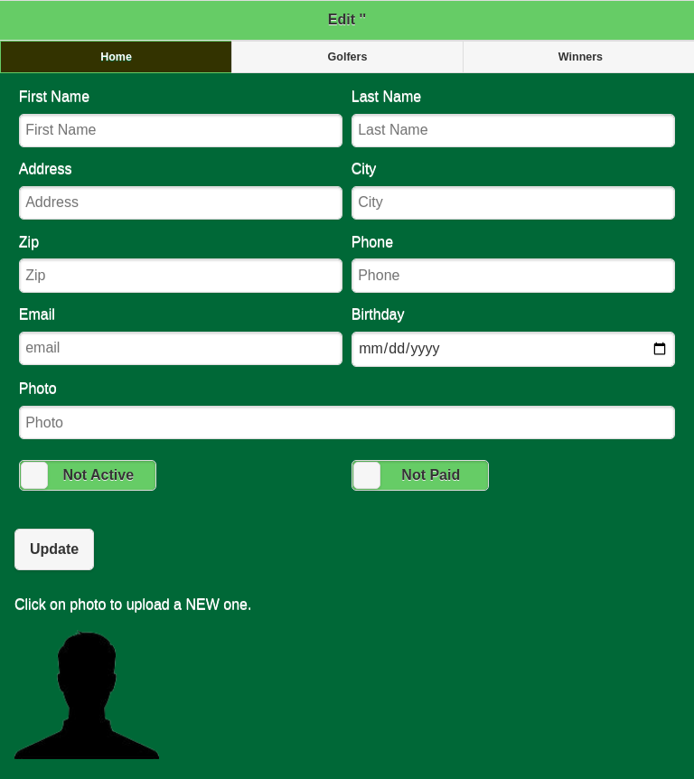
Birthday (513, 336)
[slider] (34, 475)
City (513, 190)
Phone (513, 263)
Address (180, 190)
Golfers (348, 57)
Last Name (513, 118)
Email (180, 335)
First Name (180, 118)
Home (116, 57)
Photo (347, 409)
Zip (180, 263)
